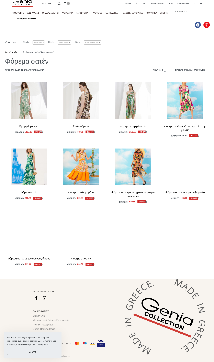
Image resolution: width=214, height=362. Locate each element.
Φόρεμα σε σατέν (80, 262)
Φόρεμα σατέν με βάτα (81, 192)
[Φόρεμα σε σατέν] (81, 238)
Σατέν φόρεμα (81, 126)
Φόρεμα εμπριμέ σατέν (133, 126)
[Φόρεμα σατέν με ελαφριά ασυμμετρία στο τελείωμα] (133, 168)
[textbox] (39, 43)
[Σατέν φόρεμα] (81, 100)
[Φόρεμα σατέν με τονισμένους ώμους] (29, 236)
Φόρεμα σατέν (29, 192)
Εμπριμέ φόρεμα (28, 126)
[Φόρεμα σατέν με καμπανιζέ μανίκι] (185, 168)
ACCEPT (32, 352)
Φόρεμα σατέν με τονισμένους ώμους (29, 261)
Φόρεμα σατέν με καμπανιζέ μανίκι (185, 193)
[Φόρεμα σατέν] (29, 167)
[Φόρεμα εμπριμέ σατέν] (133, 100)
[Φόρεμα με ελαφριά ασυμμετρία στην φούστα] (185, 100)
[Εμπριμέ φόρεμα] (29, 100)
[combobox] (39, 42)
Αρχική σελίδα (11, 52)
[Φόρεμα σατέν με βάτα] (81, 167)
